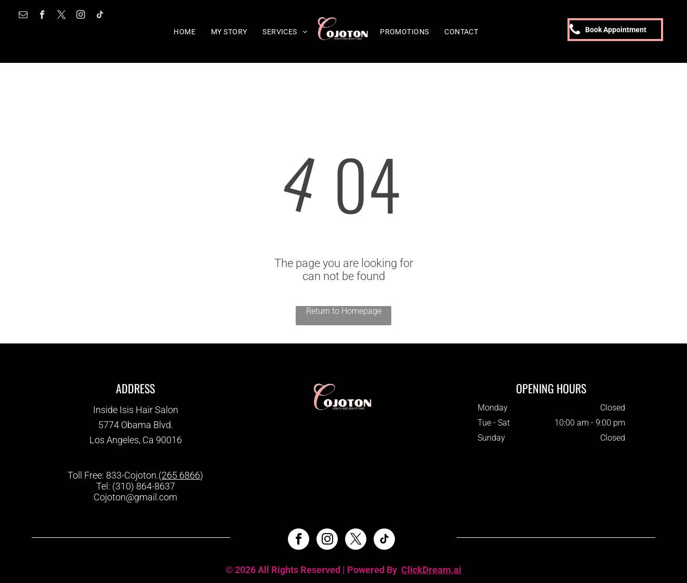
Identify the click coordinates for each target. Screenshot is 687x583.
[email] (23, 16)
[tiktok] (100, 16)
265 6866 (181, 475)
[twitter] (61, 16)
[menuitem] (184, 31)
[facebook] (42, 16)
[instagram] (80, 16)
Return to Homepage (343, 311)
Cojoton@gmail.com (135, 497)
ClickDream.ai (431, 569)
